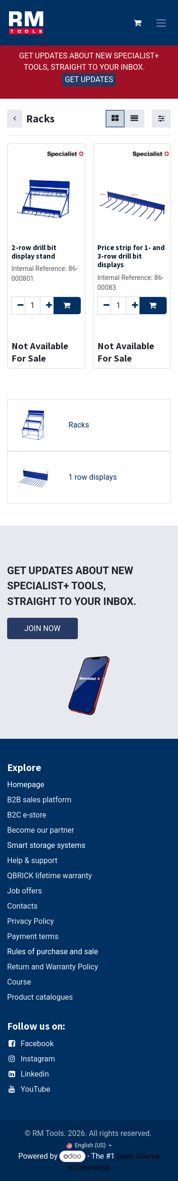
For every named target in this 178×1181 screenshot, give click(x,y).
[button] (67, 305)
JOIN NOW (42, 628)
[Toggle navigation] (161, 23)
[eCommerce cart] (138, 23)
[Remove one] (18, 305)
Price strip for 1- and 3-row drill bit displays (131, 255)
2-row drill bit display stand (33, 251)
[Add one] (47, 305)
